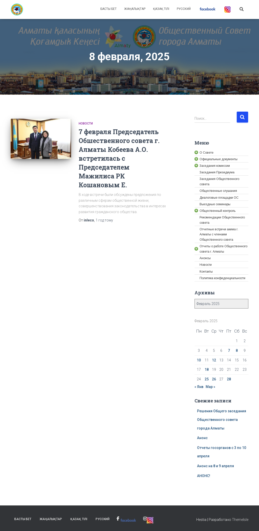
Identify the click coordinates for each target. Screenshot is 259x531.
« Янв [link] (199, 387)
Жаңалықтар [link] (134, 9)
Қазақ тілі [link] (161, 9)
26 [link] (214, 379)
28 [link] (229, 379)
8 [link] (237, 351)
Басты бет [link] (108, 9)
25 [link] (207, 379)
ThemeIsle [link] (240, 520)
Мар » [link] (210, 387)
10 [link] (199, 360)
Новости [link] (86, 123)
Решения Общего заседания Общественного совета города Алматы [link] (221, 419)
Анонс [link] (202, 438)
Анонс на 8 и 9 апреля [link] (215, 466)
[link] (17, 9)
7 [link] (229, 351)
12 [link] (214, 360)
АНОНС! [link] (203, 476)
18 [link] (207, 369)
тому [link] (104, 220)
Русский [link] (184, 9)
